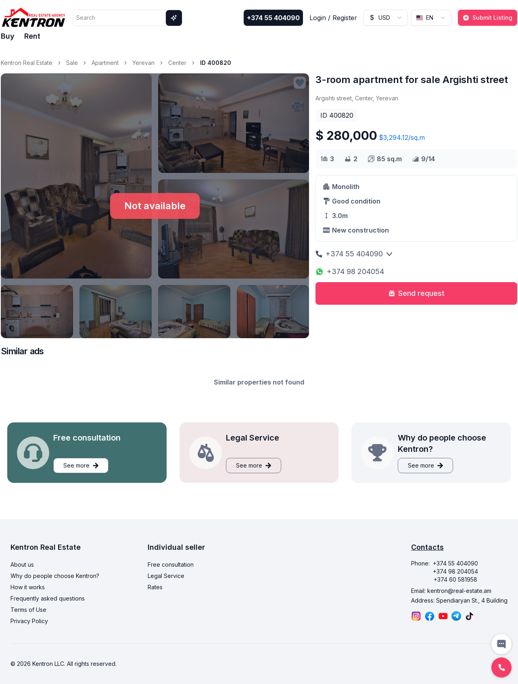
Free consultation (171, 564)
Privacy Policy (29, 620)
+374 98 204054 (349, 271)
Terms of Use (28, 609)
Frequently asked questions (47, 598)
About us (22, 564)
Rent (32, 36)
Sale (72, 62)
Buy (8, 36)
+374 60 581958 (455, 579)
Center (177, 62)
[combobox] (385, 18)
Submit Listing (487, 17)
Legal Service (166, 575)
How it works (27, 587)
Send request (416, 293)
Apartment (105, 62)
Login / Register (333, 18)
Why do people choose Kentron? (54, 575)
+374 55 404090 (273, 18)
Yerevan (143, 62)
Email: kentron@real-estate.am (451, 590)
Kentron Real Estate (26, 62)
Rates (155, 587)
